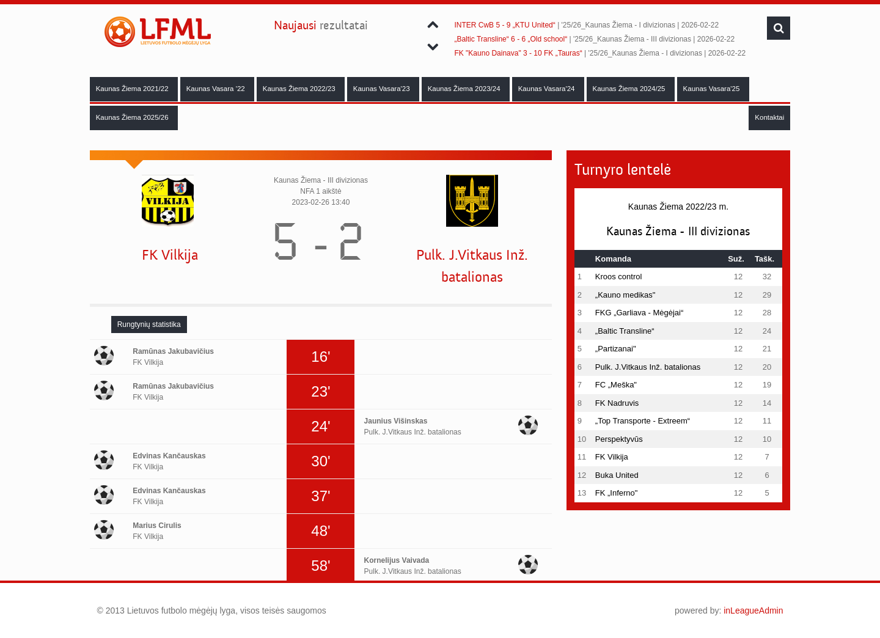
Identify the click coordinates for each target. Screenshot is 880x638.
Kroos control (618, 276)
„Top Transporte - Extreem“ (642, 420)
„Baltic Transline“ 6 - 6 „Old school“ (510, 39)
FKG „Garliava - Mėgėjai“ (639, 312)
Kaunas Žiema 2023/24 (465, 88)
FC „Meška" (616, 384)
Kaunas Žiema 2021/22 (133, 88)
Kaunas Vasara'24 (547, 88)
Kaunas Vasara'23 (382, 88)
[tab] (149, 324)
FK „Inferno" (616, 492)
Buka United (617, 475)
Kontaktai (769, 117)
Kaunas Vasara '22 (216, 88)
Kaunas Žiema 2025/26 (133, 117)
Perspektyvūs (619, 439)
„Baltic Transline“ (624, 331)
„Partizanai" (615, 348)
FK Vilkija (170, 255)
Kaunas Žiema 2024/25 (630, 88)
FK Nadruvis (617, 403)
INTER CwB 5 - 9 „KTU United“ (504, 25)
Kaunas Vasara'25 (712, 88)
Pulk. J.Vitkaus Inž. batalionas (472, 266)
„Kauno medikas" (625, 294)
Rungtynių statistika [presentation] (149, 324)
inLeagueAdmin (753, 610)
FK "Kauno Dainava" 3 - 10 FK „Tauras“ (518, 53)
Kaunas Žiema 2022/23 (300, 88)
